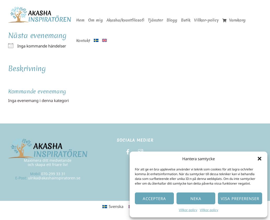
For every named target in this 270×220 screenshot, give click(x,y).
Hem (80, 20)
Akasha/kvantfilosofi (125, 20)
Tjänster (155, 20)
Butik (185, 20)
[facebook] (128, 151)
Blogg (172, 20)
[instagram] (140, 151)
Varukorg (234, 20)
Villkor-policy (188, 210)
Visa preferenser (240, 198)
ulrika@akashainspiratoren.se (54, 177)
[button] (259, 158)
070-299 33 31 (53, 173)
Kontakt (83, 40)
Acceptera (154, 198)
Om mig (95, 20)
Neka (195, 198)
